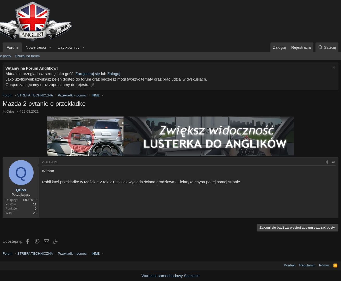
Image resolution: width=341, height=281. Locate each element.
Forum (12, 47)
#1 (334, 162)
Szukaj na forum (27, 56)
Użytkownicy (68, 47)
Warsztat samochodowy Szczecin (170, 275)
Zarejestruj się (87, 73)
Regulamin (307, 265)
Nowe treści (36, 47)
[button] (50, 47)
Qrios (11, 111)
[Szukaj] (326, 47)
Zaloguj (113, 73)
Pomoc (324, 265)
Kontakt (289, 265)
